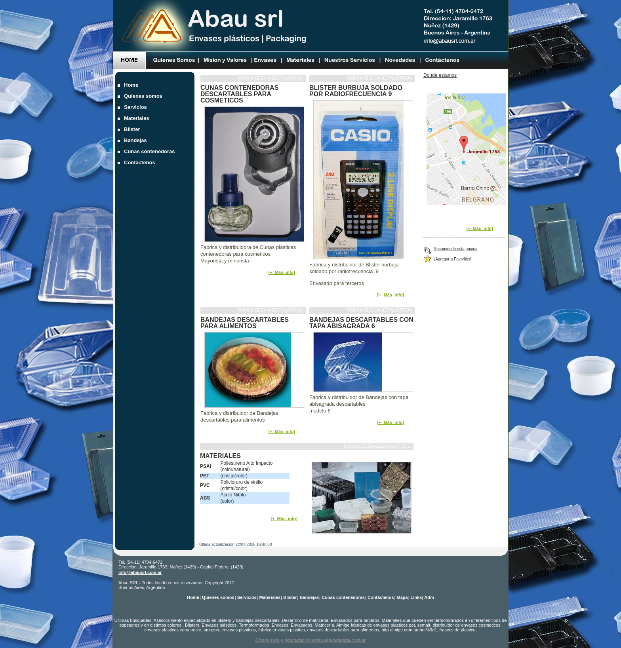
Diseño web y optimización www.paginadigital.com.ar (310, 640)
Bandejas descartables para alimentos (244, 322)
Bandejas (136, 140)
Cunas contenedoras (150, 151)
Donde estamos (440, 75)
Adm (429, 597)
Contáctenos (140, 162)
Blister (133, 129)
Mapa (402, 597)
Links (416, 597)
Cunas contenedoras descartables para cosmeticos (239, 94)
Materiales (137, 118)
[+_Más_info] (281, 272)
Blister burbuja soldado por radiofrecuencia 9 (355, 90)
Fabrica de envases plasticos (270, 78)
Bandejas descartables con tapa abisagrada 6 (361, 322)
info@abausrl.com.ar (140, 572)
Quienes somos (144, 96)
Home (132, 85)
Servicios (136, 107)
